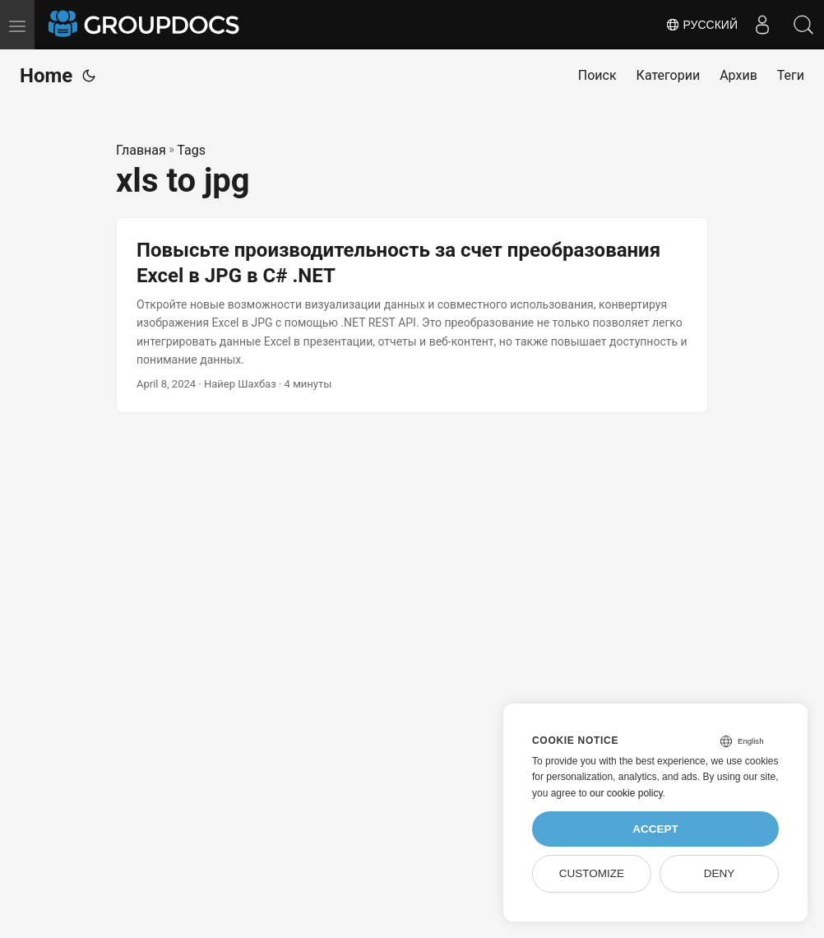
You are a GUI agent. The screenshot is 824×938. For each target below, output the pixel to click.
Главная (141, 150)
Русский (701, 24)
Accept (655, 829)
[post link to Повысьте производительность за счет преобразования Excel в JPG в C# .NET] (412, 315)
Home (46, 75)
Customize (591, 873)
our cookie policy (626, 793)
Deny (719, 873)
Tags (191, 150)
